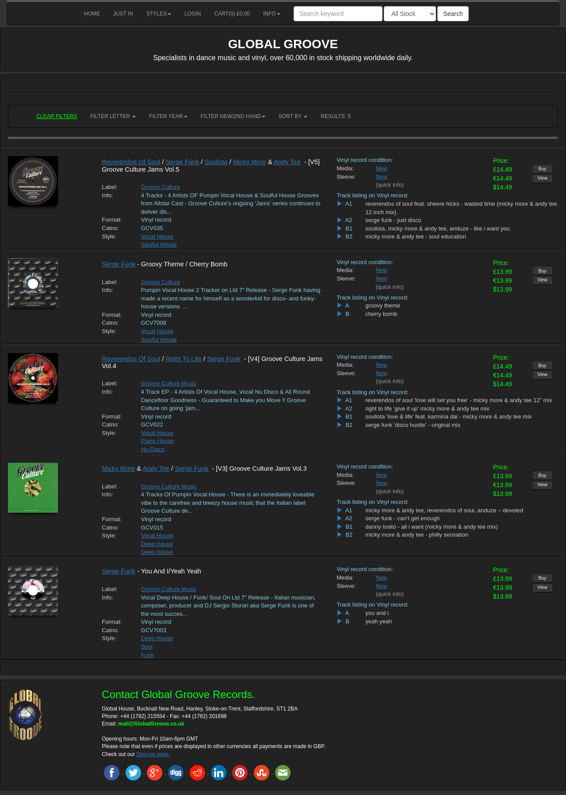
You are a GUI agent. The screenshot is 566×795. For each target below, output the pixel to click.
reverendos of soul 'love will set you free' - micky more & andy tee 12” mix (458, 400)
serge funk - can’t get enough (402, 518)
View (542, 178)
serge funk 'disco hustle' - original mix (412, 425)
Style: (109, 236)
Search (453, 13)
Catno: (110, 228)
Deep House (157, 544)
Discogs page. (153, 754)
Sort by (293, 116)
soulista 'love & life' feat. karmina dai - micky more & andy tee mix (448, 416)
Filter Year (168, 116)
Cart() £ (232, 14)
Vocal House (157, 236)
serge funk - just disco (393, 220)
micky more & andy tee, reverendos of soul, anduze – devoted (444, 510)
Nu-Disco (152, 449)
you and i (377, 613)
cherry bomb (381, 314)
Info (271, 14)
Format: (112, 219)
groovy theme (382, 305)
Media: (345, 168)
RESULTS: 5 (336, 116)
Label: (109, 187)
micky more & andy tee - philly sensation (416, 534)
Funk (147, 655)
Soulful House (159, 244)
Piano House (157, 441)
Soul (147, 646)
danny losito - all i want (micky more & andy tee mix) (431, 526)
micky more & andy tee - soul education (415, 236)
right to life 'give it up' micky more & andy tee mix (427, 408)
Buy (542, 168)
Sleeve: (346, 176)
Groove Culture (160, 187)
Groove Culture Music (169, 383)
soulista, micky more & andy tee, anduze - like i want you (437, 228)
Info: (107, 195)
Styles (158, 14)
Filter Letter (113, 116)
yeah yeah (378, 621)
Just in (123, 14)
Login (192, 14)
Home (92, 14)
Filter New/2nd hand (233, 116)
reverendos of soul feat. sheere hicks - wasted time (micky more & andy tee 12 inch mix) (461, 207)
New (381, 168)
